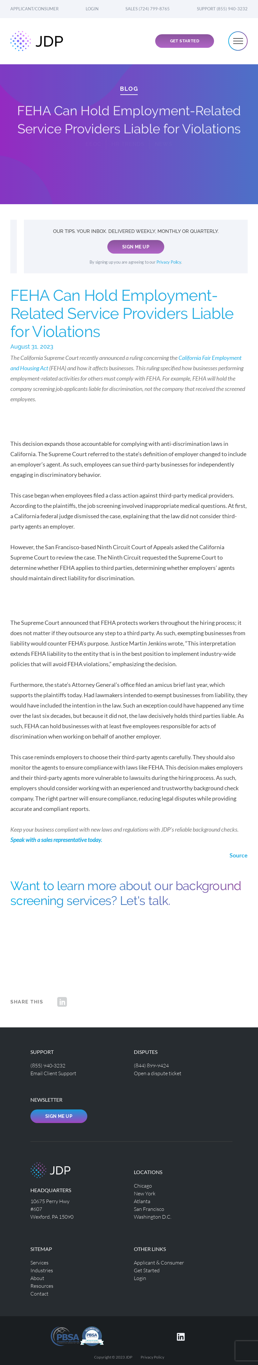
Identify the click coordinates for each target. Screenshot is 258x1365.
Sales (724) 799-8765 (147, 8)
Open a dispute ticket (157, 1073)
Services (39, 1262)
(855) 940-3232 (47, 1065)
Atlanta (142, 1201)
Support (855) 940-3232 (222, 8)
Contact (39, 1293)
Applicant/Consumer (34, 8)
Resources (41, 1286)
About (37, 1278)
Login (92, 8)
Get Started (184, 40)
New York (145, 1193)
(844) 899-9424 (151, 1065)
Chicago (143, 1185)
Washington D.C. (152, 1216)
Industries (41, 1270)
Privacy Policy (168, 262)
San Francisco (149, 1209)
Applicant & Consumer (159, 1262)
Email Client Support (53, 1073)
